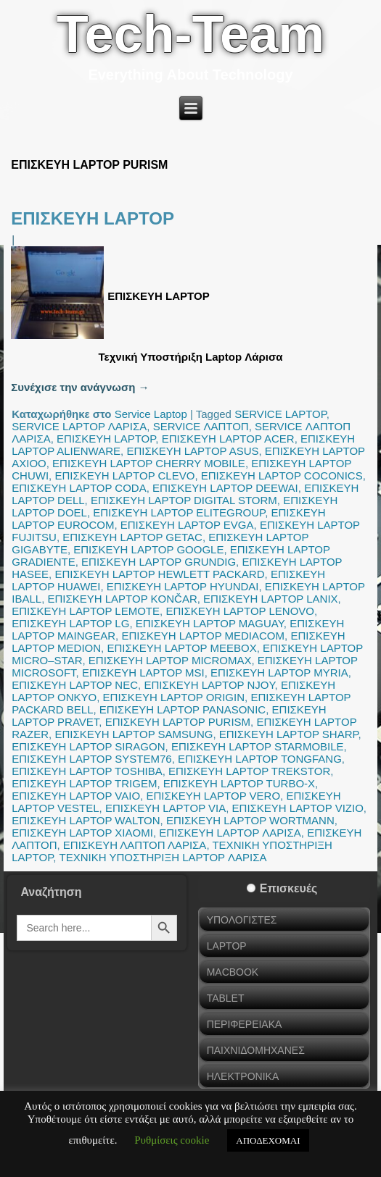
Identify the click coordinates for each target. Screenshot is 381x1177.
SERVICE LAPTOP (280, 414)
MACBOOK (233, 972)
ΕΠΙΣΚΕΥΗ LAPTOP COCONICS (282, 475)
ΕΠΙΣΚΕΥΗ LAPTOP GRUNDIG (158, 562)
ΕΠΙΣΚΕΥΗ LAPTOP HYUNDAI (183, 586)
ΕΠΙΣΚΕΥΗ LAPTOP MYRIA (279, 672)
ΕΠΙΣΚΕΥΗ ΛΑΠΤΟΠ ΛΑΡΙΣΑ (135, 845)
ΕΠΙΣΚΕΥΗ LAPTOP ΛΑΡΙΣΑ (230, 832)
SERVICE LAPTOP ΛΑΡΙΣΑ (79, 426)
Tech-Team (190, 34)
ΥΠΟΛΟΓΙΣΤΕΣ (242, 920)
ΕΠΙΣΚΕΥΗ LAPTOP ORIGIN (174, 697)
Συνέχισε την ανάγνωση (80, 387)
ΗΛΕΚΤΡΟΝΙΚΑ (243, 1076)
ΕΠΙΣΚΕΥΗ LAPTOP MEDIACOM (202, 635)
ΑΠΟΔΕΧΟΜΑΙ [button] (268, 1140)
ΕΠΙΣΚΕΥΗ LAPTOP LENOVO (239, 611)
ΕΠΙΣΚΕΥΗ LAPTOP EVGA (187, 525)
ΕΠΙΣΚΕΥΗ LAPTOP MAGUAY (210, 623)
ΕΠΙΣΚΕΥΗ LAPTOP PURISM (177, 722)
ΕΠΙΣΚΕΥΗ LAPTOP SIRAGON (88, 746)
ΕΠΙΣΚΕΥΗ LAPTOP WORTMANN (250, 820)
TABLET (226, 998)
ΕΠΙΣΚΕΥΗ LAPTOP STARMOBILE (257, 746)
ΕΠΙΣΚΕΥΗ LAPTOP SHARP (289, 734)
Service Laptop (151, 414)
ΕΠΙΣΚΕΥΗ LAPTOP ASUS (192, 451)
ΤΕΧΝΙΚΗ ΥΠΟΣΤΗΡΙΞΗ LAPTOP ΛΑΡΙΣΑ (163, 857)
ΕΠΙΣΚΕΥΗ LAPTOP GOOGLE (148, 549)
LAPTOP (227, 946)
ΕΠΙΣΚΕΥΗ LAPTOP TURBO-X (239, 783)
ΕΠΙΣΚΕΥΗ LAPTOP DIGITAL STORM (184, 500)
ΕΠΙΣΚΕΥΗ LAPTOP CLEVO (124, 475)
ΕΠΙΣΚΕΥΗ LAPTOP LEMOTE (86, 611)
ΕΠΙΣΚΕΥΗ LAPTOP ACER (228, 438)
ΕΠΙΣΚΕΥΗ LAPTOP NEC (75, 685)
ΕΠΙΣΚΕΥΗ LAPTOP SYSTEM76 (91, 759)
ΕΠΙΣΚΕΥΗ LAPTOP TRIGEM (84, 783)
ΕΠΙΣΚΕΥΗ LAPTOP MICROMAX (170, 660)
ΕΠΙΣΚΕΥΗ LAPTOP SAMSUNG (133, 734)
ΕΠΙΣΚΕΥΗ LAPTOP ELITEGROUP (179, 512)
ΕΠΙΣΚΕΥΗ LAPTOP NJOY (209, 685)
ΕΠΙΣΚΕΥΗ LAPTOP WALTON (86, 820)
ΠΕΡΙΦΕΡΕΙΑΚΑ (244, 1024)
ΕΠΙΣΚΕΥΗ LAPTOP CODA (79, 488)
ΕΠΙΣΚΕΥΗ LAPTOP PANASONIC (182, 709)
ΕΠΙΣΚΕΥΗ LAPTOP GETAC (132, 537)
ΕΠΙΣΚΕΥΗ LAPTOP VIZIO (298, 808)
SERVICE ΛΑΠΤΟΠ (201, 426)
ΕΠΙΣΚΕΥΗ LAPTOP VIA (165, 808)
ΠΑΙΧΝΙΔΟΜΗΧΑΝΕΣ (256, 1050)
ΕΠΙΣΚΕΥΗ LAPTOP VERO (213, 795)
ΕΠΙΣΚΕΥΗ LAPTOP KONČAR (122, 598)
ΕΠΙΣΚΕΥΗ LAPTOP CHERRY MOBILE (148, 463)
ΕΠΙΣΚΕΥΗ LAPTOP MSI (143, 672)
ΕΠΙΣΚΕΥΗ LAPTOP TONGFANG (260, 759)
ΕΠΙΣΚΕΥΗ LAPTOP (92, 218)
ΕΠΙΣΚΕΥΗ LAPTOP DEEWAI (225, 488)
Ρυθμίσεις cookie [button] (171, 1140)
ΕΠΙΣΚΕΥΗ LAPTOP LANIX (270, 598)
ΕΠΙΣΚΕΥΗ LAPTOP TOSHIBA (87, 771)
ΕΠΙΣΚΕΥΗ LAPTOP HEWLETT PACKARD (159, 574)
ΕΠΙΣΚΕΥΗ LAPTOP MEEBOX (181, 648)
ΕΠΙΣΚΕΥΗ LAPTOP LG (70, 623)
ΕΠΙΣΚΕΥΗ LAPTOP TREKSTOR (249, 771)
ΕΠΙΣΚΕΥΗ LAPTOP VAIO (76, 795)
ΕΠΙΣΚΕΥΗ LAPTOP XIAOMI (82, 832)
